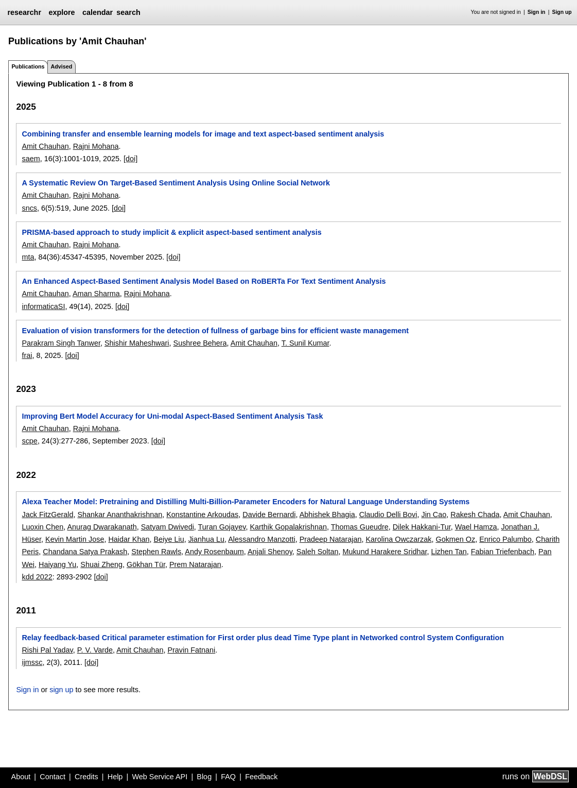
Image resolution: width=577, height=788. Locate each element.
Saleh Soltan (317, 551)
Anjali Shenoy (270, 551)
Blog (204, 777)
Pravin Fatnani (191, 650)
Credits (86, 777)
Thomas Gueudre (360, 527)
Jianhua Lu (206, 539)
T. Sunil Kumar (305, 343)
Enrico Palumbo (505, 539)
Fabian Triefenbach (502, 551)
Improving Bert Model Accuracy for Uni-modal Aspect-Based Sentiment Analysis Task (172, 416)
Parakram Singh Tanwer (61, 343)
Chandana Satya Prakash (85, 551)
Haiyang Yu (57, 564)
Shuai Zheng (101, 564)
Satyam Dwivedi (167, 527)
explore (61, 12)
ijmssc (32, 662)
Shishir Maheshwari (136, 343)
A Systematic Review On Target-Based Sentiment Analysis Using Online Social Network (175, 183)
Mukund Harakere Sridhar (384, 551)
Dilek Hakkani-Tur (422, 527)
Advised (61, 66)
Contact (52, 777)
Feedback (261, 777)
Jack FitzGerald (47, 514)
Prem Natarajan (195, 564)
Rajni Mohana (96, 146)
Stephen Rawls (156, 551)
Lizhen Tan (448, 551)
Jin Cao (433, 514)
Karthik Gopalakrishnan (288, 527)
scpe (29, 441)
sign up (61, 690)
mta (28, 257)
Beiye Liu (168, 539)
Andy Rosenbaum (214, 551)
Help (115, 777)
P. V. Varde (95, 650)
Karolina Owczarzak (398, 539)
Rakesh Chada (474, 514)
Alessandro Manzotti (261, 539)
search (128, 12)
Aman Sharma (96, 293)
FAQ (228, 777)
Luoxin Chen (42, 527)
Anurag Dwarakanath (101, 527)
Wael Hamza (476, 527)
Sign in (537, 12)
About (21, 777)
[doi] (130, 159)
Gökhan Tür (146, 564)
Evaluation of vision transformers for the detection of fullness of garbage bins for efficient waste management (215, 331)
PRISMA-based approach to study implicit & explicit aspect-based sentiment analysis (171, 232)
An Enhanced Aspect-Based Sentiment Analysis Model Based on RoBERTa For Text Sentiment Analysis (204, 281)
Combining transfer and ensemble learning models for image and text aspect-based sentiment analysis (203, 134)
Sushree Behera (200, 343)
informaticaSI (43, 306)
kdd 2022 (37, 577)
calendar (97, 12)
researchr (24, 12)
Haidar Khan (128, 539)
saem (31, 159)
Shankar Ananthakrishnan (119, 514)
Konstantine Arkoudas (202, 514)
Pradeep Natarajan (331, 539)
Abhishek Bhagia (327, 514)
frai (27, 355)
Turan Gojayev (222, 527)
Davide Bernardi (268, 514)
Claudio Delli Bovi (388, 514)
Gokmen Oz (455, 539)
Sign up (562, 12)
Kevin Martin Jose (74, 539)
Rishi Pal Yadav (47, 650)
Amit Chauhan (45, 146)
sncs (29, 208)
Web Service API (159, 777)
